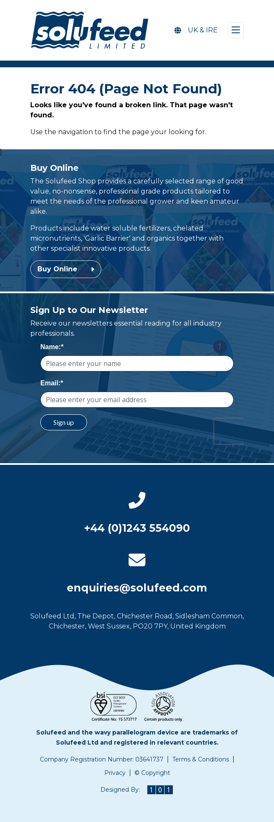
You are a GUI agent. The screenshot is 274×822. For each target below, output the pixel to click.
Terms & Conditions (200, 759)
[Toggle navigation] (236, 30)
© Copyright (152, 773)
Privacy (115, 773)
